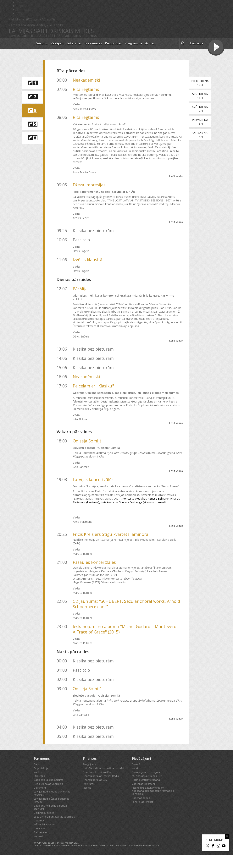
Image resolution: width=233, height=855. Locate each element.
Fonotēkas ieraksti (142, 801)
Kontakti (38, 836)
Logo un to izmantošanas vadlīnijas (54, 816)
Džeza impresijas (89, 185)
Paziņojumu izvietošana (146, 779)
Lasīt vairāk (176, 176)
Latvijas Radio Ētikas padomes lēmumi (51, 800)
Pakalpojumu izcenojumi (146, 772)
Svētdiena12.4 (200, 108)
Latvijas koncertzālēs (93, 479)
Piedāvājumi (141, 758)
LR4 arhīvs (89, 36)
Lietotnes (39, 820)
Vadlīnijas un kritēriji (143, 784)
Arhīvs (150, 43)
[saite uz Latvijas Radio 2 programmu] (32, 96)
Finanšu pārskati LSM (95, 779)
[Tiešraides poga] (216, 47)
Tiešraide (196, 43)
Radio (37, 764)
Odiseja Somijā (87, 441)
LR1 (32, 36)
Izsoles (87, 787)
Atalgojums (89, 764)
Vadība (38, 772)
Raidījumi (57, 43)
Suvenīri (136, 764)
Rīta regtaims (86, 89)
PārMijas (81, 288)
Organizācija (41, 768)
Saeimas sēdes (141, 798)
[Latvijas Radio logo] (20, 43)
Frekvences (93, 43)
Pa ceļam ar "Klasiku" (93, 386)
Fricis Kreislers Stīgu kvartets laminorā (110, 534)
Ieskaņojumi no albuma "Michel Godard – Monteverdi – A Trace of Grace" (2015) (127, 629)
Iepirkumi (88, 784)
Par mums (42, 758)
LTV (19, 13)
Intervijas (74, 43)
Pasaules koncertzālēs (94, 562)
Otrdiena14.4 (199, 134)
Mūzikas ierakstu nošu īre (147, 776)
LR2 (38, 36)
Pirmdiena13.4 (200, 121)
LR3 (44, 36)
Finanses (90, 758)
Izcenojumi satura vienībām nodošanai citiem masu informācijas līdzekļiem (153, 791)
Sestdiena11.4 (200, 96)
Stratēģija (39, 776)
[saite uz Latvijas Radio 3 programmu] (32, 110)
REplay (21, 6)
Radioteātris (72, 36)
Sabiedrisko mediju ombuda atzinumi (50, 807)
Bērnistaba (24, 10)
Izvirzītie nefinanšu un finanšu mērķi (104, 768)
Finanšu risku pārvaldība (97, 772)
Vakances (39, 828)
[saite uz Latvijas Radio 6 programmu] (32, 138)
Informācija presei (44, 824)
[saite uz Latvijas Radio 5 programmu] (32, 124)
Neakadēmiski (86, 80)
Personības (113, 43)
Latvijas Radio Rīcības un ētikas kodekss (52, 793)
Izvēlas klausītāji (89, 259)
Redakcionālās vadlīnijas (48, 784)
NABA (58, 36)
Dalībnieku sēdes (44, 812)
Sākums (42, 43)
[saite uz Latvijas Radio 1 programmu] (32, 83)
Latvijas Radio (19, 36)
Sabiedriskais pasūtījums (48, 779)
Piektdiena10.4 (199, 83)
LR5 (50, 36)
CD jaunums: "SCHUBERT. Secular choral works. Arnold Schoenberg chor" (126, 603)
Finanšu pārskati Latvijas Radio (101, 776)
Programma (133, 43)
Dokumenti (40, 787)
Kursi (135, 768)
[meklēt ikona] (182, 44)
